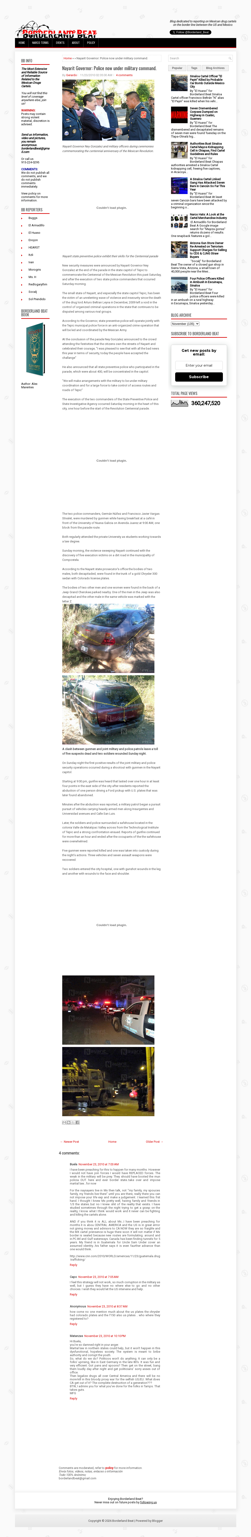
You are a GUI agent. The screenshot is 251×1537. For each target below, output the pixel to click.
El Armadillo (36, 225)
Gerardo (71, 75)
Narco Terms (40, 43)
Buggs (33, 218)
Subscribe (199, 377)
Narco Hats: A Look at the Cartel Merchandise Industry (208, 216)
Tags (194, 68)
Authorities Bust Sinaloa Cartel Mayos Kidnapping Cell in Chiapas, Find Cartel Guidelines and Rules (207, 149)
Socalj (33, 291)
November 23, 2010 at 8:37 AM (107, 1306)
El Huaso (34, 232)
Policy (91, 43)
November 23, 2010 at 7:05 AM (98, 1277)
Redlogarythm (38, 284)
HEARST (34, 247)
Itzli (31, 255)
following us (148, 1502)
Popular (177, 68)
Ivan (31, 262)
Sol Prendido (37, 299)
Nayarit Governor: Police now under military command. (109, 68)
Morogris (35, 269)
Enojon (33, 240)
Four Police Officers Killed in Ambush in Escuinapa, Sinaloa (207, 282)
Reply (73, 1265)
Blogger (157, 1520)
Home (22, 43)
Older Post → (154, 1141)
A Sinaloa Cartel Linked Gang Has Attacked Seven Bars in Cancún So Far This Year (207, 184)
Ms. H (32, 277)
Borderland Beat (123, 1520)
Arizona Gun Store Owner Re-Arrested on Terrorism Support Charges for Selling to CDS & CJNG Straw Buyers (208, 250)
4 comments (124, 75)
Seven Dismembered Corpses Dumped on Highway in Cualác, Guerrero (204, 113)
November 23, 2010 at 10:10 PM (105, 1336)
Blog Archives (215, 68)
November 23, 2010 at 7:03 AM (99, 1164)
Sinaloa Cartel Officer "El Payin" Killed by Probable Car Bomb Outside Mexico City (207, 81)
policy (32, 193)
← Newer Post (69, 1141)
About (76, 43)
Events (60, 43)
